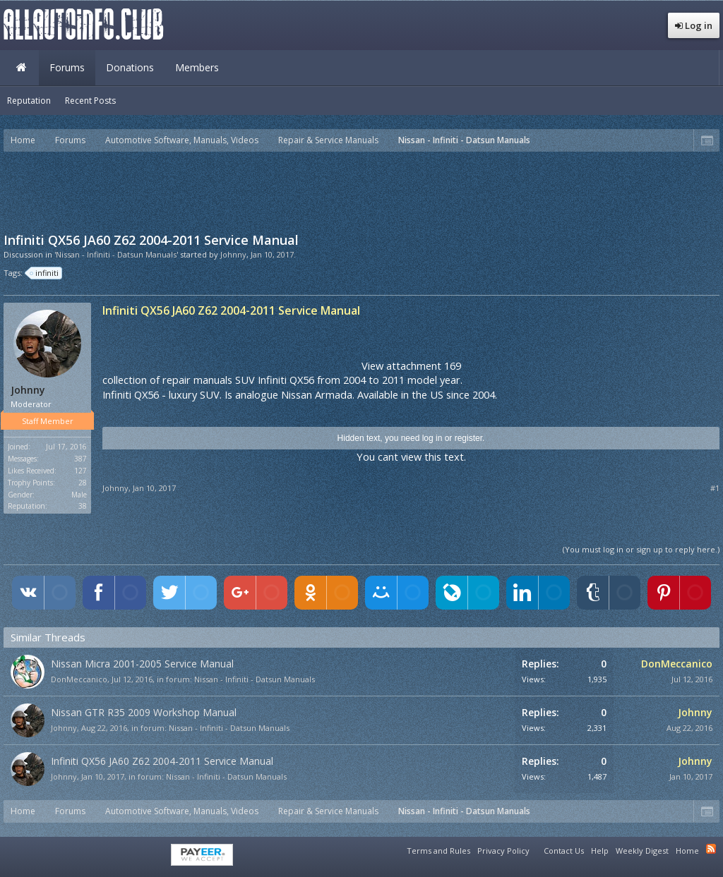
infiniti (45, 273)
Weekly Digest (642, 850)
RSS (711, 849)
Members (197, 67)
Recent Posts (90, 101)
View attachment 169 (411, 365)
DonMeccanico (79, 679)
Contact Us (564, 850)
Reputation (29, 101)
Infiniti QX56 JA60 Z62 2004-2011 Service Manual (162, 761)
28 (82, 483)
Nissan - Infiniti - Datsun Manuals (254, 679)
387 (80, 459)
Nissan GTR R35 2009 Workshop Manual (144, 712)
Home (21, 67)
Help (600, 850)
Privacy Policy (503, 850)
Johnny (233, 254)
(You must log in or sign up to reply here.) (641, 549)
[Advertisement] (361, 190)
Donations (130, 67)
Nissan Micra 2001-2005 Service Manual (142, 663)
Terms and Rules (438, 850)
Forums (67, 67)
